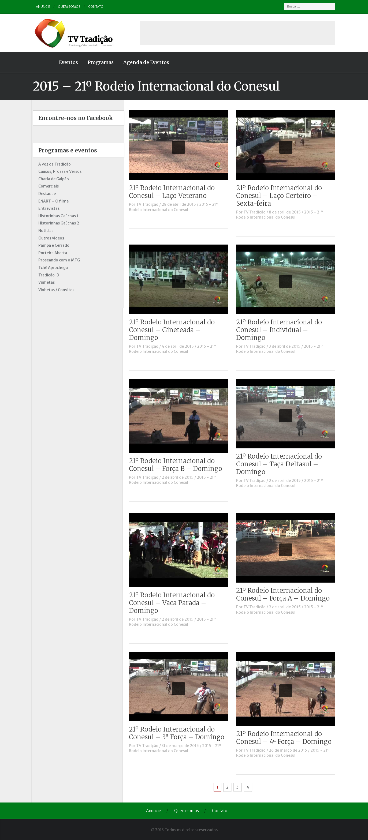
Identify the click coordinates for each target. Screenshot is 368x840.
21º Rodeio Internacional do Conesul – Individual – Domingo (281, 330)
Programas (99, 62)
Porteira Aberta (51, 252)
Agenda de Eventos (145, 62)
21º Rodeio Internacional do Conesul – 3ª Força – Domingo (178, 733)
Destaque (45, 193)
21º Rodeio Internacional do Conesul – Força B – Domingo (177, 465)
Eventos (67, 62)
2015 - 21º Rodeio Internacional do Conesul (175, 207)
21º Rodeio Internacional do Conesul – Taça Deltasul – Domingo (281, 464)
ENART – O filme (52, 201)
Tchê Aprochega (51, 267)
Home (42, 62)
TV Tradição (149, 204)
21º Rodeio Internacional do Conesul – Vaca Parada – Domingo (173, 603)
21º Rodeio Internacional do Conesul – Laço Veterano (173, 192)
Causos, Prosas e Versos (58, 171)
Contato (94, 7)
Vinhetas (45, 282)
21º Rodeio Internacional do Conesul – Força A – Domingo (284, 594)
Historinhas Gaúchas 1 (57, 215)
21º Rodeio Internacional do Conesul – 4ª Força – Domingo (285, 738)
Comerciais (47, 186)
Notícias (44, 230)
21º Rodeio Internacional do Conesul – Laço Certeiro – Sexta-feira (281, 196)
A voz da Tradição (53, 164)
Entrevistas (47, 208)
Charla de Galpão (52, 179)
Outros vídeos (50, 238)
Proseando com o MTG (58, 260)
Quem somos (68, 7)
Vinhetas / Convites (55, 289)
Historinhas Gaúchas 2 (57, 223)
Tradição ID (47, 275)
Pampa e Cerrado (52, 245)
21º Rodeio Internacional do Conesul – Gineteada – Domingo (173, 330)
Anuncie (42, 7)
